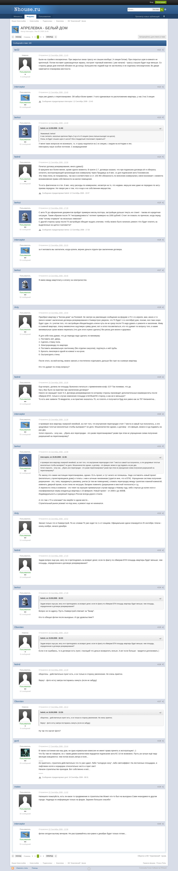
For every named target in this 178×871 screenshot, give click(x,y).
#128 (160, 307)
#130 (160, 414)
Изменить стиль (22, 868)
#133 (160, 550)
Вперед (49, 37)
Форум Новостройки (19, 863)
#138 (160, 741)
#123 (160, 117)
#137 (160, 701)
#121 (160, 50)
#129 (160, 377)
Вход (151, 2)
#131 (160, 446)
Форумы (30, 16)
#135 (160, 627)
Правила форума (149, 863)
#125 (160, 203)
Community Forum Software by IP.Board (152, 868)
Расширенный (165, 9)
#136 (160, 664)
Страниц (27, 37)
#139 (160, 787)
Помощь (35, 868)
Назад (18, 37)
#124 (160, 157)
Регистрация (160, 2)
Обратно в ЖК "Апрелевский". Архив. (152, 856)
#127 (160, 270)
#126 (160, 240)
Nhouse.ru (18, 16)
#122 (160, 87)
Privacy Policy (161, 863)
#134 (160, 587)
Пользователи (45, 16)
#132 (160, 513)
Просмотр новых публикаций (147, 16)
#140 (160, 824)
